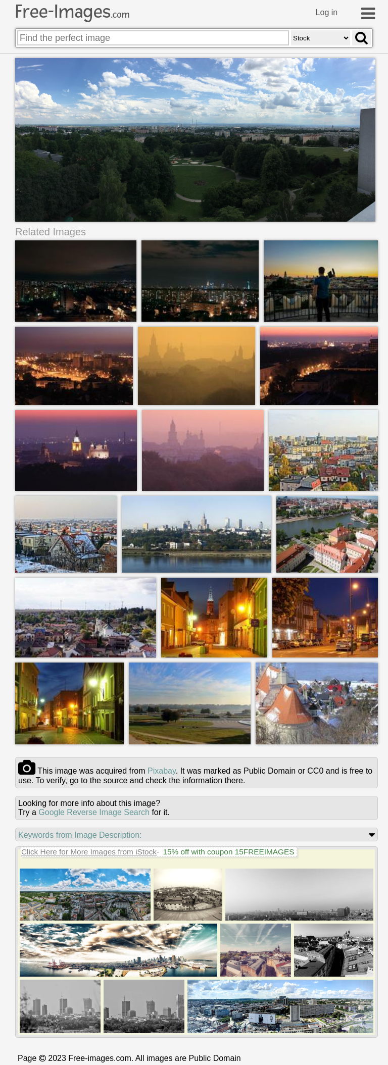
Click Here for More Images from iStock (89, 852)
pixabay (162, 771)
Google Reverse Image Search (94, 812)
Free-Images (72, 11)
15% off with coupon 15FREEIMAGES (228, 852)
